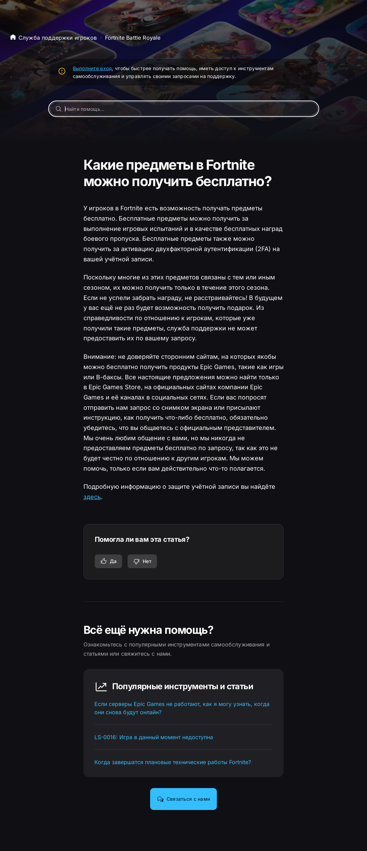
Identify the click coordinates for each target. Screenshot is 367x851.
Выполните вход (92, 68)
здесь (92, 496)
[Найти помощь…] (184, 109)
